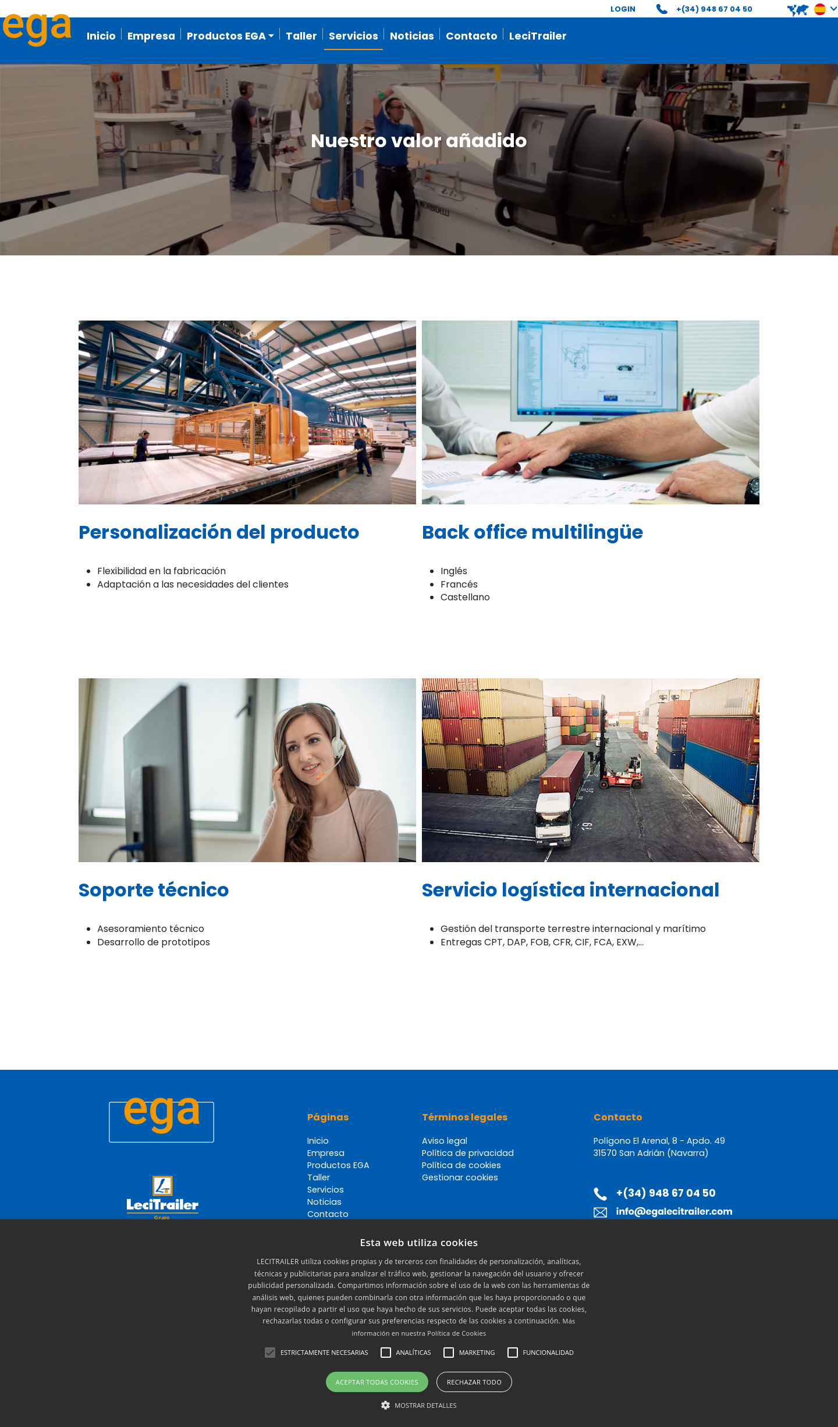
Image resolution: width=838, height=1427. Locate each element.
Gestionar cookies (460, 1177)
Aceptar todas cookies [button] (377, 1382)
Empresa (151, 36)
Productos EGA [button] (226, 36)
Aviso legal (444, 1141)
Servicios (353, 36)
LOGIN (622, 9)
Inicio (101, 36)
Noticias (412, 36)
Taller (301, 36)
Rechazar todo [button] (474, 1382)
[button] (804, 9)
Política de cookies (461, 1165)
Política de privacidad (468, 1153)
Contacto (472, 36)
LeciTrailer (538, 36)
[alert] (419, 1323)
